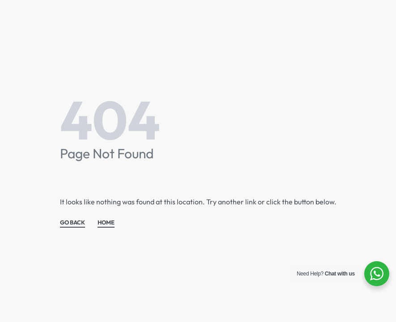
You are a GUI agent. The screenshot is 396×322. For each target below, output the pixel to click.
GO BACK (72, 223)
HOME (106, 223)
